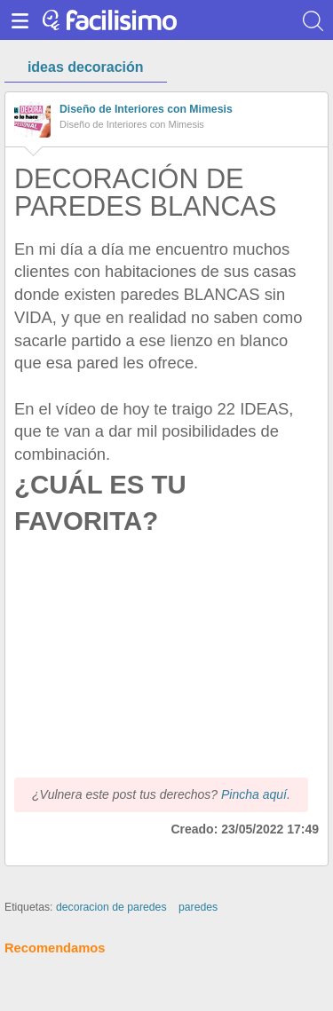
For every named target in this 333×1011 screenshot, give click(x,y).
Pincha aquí (254, 794)
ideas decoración (86, 67)
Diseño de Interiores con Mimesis (146, 109)
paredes (198, 907)
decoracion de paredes (111, 907)
